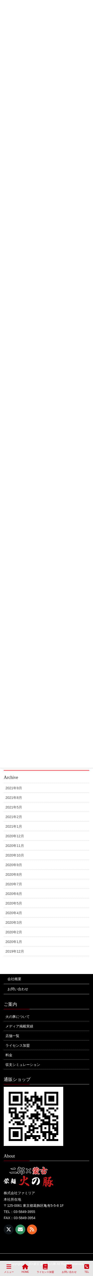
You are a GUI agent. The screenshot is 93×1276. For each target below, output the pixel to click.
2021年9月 (13, 788)
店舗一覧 (12, 1036)
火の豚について (17, 1017)
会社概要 (14, 979)
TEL (86, 1268)
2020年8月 (13, 874)
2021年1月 (13, 826)
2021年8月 (13, 798)
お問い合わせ (17, 989)
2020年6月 (13, 894)
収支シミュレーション (22, 1065)
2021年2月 (13, 817)
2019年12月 (14, 951)
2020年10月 (14, 855)
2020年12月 (14, 836)
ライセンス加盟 (17, 1045)
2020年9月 (13, 865)
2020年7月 (13, 884)
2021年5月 (13, 807)
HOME (25, 1268)
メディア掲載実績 (19, 1026)
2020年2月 (13, 932)
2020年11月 (14, 846)
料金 (8, 1055)
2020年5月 (13, 903)
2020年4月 (13, 913)
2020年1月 (13, 942)
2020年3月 (13, 922)
